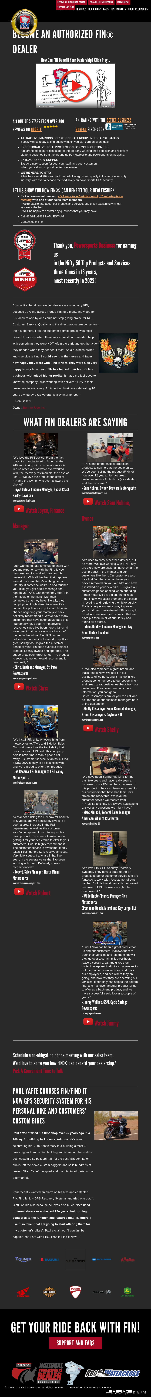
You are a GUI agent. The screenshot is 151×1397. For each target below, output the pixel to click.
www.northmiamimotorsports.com (26, 883)
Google (36, 129)
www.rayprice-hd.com (90, 638)
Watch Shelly (106, 730)
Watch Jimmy (106, 1023)
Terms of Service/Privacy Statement (89, 1387)
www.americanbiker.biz (91, 823)
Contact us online (32, 221)
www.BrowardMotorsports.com (94, 493)
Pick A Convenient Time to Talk (38, 1071)
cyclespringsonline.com (91, 1013)
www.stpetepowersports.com (25, 678)
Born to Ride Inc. (34, 407)
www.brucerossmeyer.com (92, 720)
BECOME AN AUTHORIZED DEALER (71, 2)
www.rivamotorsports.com (92, 913)
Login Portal (123, 2)
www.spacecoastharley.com (24, 500)
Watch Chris (37, 688)
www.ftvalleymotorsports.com (25, 783)
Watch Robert (37, 893)
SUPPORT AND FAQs (65, 7)
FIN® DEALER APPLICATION (101, 2)
